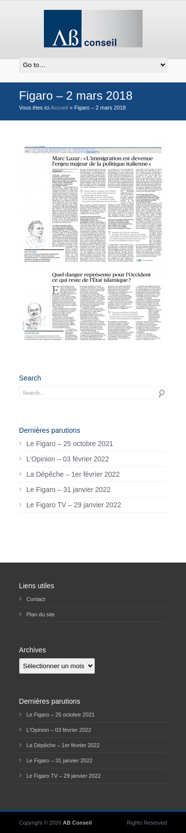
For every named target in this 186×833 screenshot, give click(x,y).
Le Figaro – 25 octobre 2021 (70, 444)
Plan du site (41, 614)
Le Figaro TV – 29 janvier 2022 (74, 505)
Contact (36, 599)
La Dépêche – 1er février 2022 (73, 474)
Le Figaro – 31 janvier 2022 (69, 489)
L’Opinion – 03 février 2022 (68, 459)
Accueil (59, 108)
